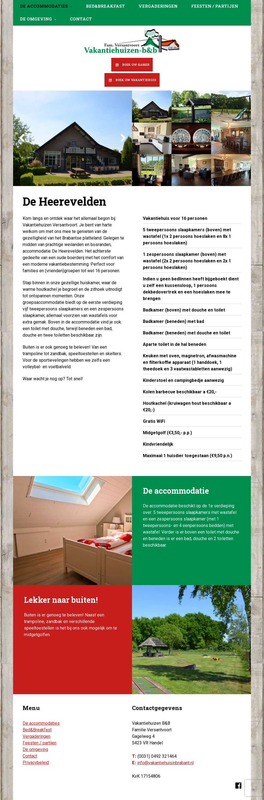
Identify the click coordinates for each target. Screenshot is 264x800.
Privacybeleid (36, 762)
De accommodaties (44, 6)
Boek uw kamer (135, 65)
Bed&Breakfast (105, 6)
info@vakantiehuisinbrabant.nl (165, 762)
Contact (81, 19)
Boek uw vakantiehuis (135, 80)
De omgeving (36, 19)
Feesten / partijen (214, 6)
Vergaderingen (158, 6)
